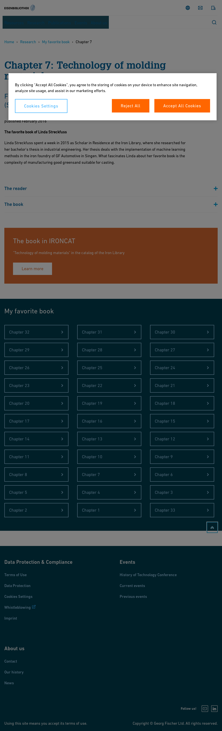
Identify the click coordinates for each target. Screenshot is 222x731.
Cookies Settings (41, 106)
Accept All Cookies (182, 105)
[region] (112, 96)
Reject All (130, 105)
